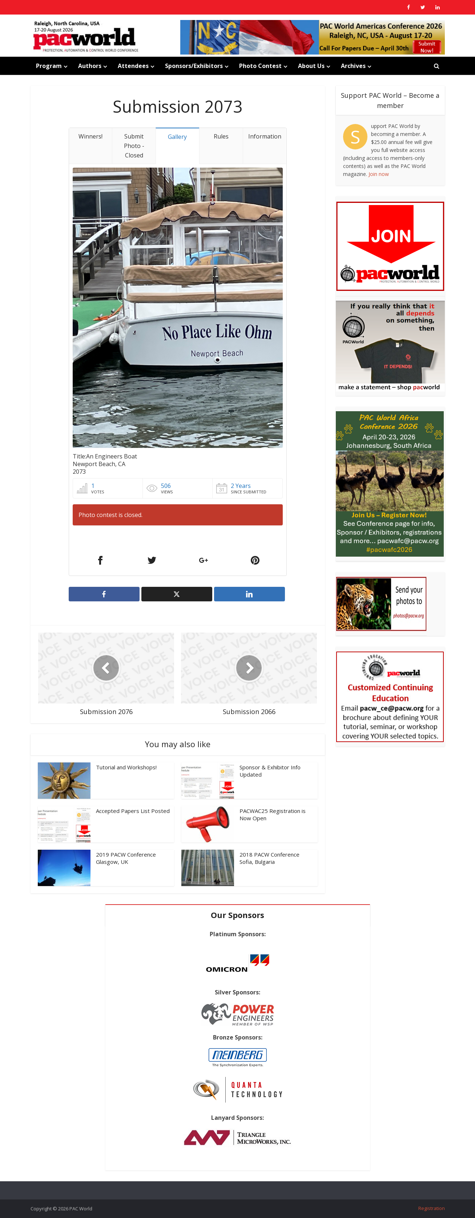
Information (264, 136)
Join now (379, 174)
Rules (221, 136)
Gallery (177, 137)
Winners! (90, 136)
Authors (89, 66)
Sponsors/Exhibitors (194, 66)
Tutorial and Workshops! (126, 767)
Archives (353, 66)
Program (49, 66)
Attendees (133, 66)
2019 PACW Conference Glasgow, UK (126, 858)
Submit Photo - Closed (134, 145)
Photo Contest (260, 66)
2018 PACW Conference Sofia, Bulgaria (269, 858)
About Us (311, 66)
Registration (431, 1208)
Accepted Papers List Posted (133, 810)
